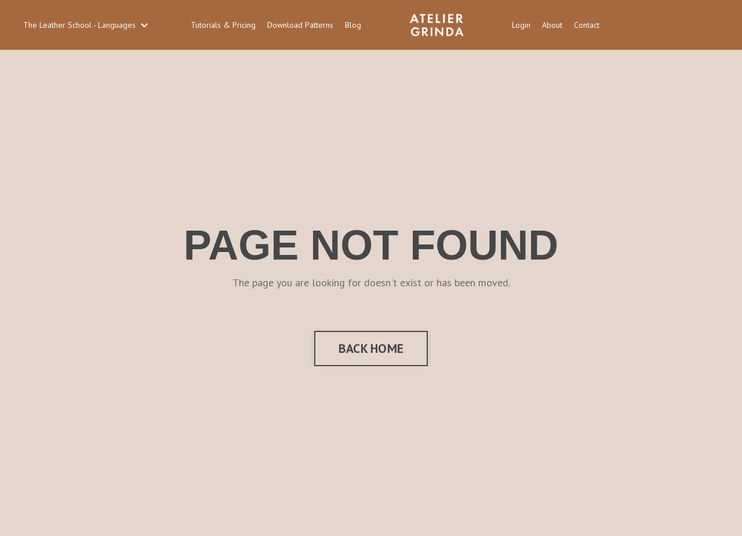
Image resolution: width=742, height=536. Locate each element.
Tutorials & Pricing (223, 25)
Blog (353, 25)
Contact (586, 25)
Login (521, 25)
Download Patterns (300, 25)
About (552, 25)
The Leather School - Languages (85, 25)
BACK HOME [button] (371, 348)
